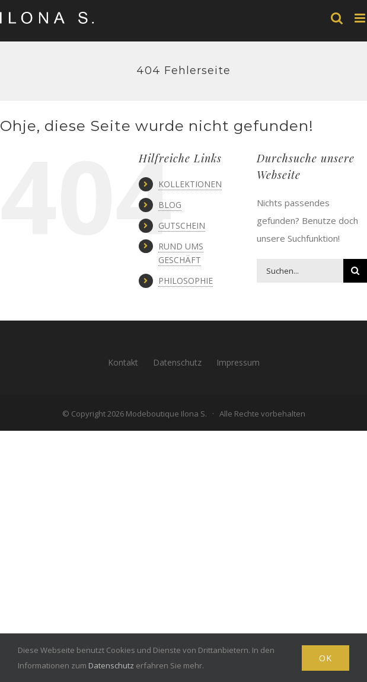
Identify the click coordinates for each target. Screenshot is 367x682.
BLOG (169, 204)
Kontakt (123, 362)
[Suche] (355, 271)
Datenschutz (177, 362)
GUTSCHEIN (181, 225)
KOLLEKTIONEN (190, 184)
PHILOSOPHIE (185, 280)
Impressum (238, 362)
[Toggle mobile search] (337, 18)
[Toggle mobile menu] (361, 18)
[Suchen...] (300, 271)
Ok (325, 658)
